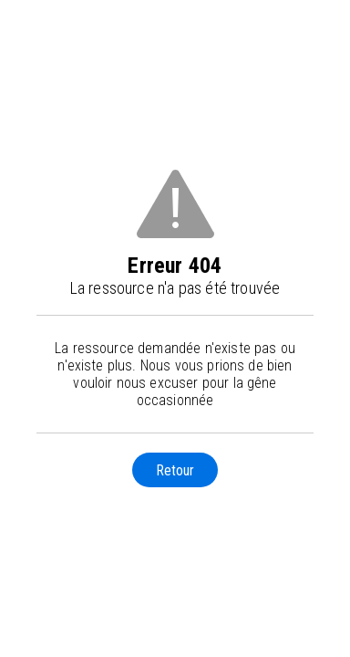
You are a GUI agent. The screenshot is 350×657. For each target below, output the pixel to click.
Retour (175, 470)
